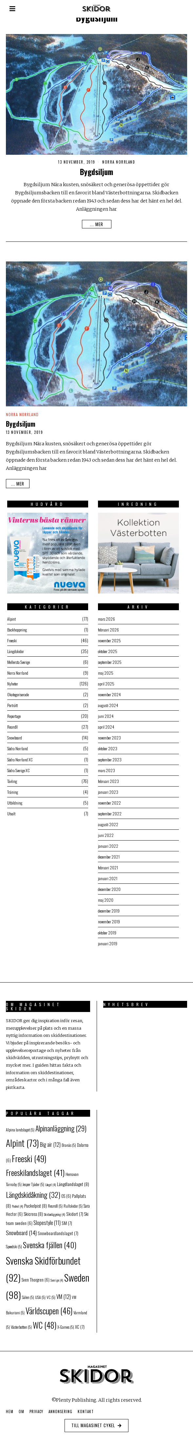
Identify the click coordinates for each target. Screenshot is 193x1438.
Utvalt (11, 815)
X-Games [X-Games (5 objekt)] (65, 1324)
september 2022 (110, 815)
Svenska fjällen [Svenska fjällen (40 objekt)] (49, 1241)
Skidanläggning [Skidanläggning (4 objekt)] (54, 1211)
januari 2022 (107, 849)
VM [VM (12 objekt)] (63, 1293)
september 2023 (110, 760)
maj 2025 (104, 671)
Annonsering (60, 1408)
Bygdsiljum (96, 171)
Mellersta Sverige (20, 660)
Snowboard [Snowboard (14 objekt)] (21, 1229)
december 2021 (109, 860)
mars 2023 (105, 771)
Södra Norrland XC (20, 760)
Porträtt (12, 704)
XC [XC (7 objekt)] (80, 1324)
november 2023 (109, 738)
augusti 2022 (107, 827)
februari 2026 (107, 626)
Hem (9, 1408)
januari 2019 (106, 949)
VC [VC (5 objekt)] (51, 1294)
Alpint (10, 615)
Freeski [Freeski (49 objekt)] (29, 1155)
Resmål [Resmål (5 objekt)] (55, 1202)
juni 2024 (104, 715)
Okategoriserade (19, 693)
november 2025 (109, 637)
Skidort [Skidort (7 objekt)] (74, 1211)
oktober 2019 (107, 938)
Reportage (14, 715)
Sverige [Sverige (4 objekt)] (56, 1277)
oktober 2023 (107, 749)
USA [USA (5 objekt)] (40, 1294)
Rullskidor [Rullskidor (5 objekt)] (73, 1202)
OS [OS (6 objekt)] (66, 1193)
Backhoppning (17, 626)
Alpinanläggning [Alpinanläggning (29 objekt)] (61, 1125)
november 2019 (108, 927)
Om (21, 1408)
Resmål (12, 726)
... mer (96, 224)
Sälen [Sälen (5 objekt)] (28, 1294)
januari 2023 (107, 793)
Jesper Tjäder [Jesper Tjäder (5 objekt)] (33, 1181)
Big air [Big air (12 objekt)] (50, 1141)
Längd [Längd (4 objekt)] (50, 1181)
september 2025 (110, 660)
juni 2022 (104, 838)
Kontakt (86, 1408)
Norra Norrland (118, 162)
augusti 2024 (107, 704)
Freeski (11, 637)
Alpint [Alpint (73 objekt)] (22, 1139)
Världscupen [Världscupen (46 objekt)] (49, 1307)
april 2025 (105, 682)
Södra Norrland (18, 749)
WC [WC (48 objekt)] (44, 1322)
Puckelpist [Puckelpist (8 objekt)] (35, 1202)
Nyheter (12, 682)
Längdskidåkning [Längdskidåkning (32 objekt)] (33, 1191)
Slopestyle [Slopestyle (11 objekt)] (47, 1219)
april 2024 (105, 726)
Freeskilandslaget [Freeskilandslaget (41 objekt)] (35, 1169)
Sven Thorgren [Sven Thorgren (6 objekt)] (35, 1277)
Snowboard (15, 738)
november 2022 (109, 804)
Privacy (36, 1408)
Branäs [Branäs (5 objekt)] (69, 1142)
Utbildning (14, 804)
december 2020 (109, 893)
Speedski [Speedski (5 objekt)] (14, 1243)
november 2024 (109, 693)
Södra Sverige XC (19, 771)
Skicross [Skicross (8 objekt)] (33, 1210)
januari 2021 (106, 882)
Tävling (11, 782)
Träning (11, 793)
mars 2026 (105, 615)
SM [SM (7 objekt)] (67, 1219)
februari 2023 (107, 782)
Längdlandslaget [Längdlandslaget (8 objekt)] (73, 1180)
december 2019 (109, 916)
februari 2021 (107, 871)
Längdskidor (15, 649)
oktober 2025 (107, 649)
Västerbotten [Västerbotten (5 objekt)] (21, 1324)
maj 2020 (104, 904)
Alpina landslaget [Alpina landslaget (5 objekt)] (20, 1126)
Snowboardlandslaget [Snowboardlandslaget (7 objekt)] (58, 1230)
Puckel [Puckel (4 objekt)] (17, 1202)
